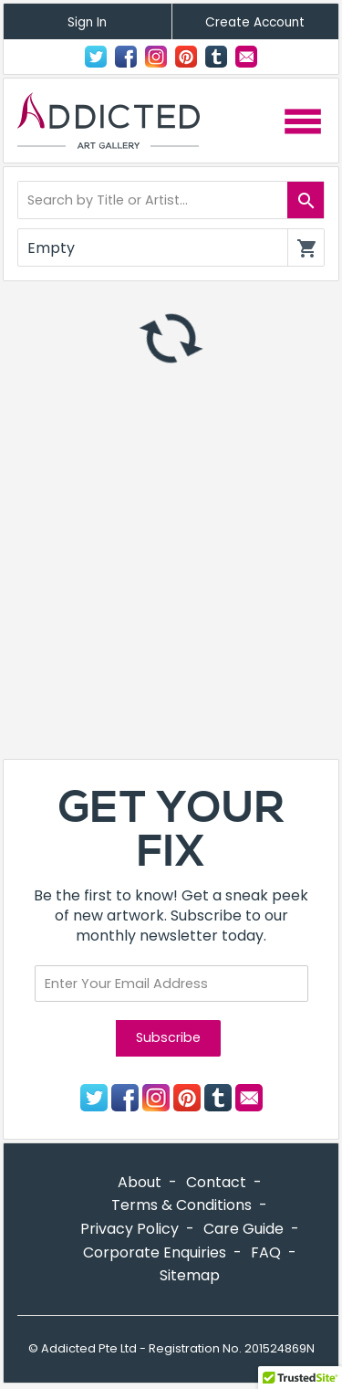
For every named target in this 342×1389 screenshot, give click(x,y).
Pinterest (186, 57)
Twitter (96, 57)
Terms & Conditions (181, 1204)
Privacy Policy (129, 1228)
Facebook (126, 57)
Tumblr (216, 57)
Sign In (87, 22)
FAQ (266, 1252)
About (139, 1182)
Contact (246, 57)
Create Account (255, 22)
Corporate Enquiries (154, 1252)
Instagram (156, 57)
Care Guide (243, 1228)
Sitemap (190, 1275)
